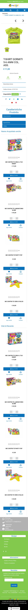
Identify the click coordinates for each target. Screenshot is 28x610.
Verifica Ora (15, 94)
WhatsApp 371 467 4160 (8, 519)
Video (5, 126)
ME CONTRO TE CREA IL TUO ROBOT (14, 162)
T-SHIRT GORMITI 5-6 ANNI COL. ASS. (14, 15)
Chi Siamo (6, 539)
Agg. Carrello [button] (14, 175)
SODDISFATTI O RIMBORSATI (13, 521)
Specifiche (6, 122)
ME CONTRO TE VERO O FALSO (14, 301)
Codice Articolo (7, 89)
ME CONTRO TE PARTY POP (14, 255)
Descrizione (7, 116)
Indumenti (5, 13)
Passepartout (17, 607)
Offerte (6, 544)
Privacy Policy (22, 592)
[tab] (14, 116)
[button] (10, 10)
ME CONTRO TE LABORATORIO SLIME (14, 209)
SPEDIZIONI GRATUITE (8, 525)
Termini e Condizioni (9, 563)
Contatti (6, 541)
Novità (5, 546)
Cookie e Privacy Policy (10, 560)
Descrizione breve (8, 84)
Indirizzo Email (8, 577)
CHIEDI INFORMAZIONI (9, 529)
